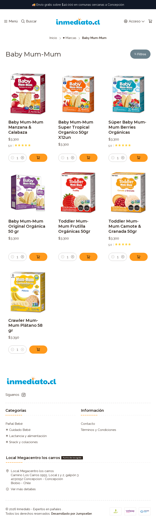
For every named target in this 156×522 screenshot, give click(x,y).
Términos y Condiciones (98, 430)
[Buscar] (29, 21)
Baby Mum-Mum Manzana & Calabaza (25, 127)
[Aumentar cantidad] (22, 158)
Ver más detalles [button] (21, 489)
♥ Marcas (69, 38)
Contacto (88, 424)
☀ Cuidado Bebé (17, 430)
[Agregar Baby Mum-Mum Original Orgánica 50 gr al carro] (38, 276)
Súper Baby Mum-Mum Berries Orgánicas (127, 127)
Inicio (53, 38)
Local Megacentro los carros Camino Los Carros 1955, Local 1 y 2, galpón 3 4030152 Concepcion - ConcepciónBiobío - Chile (42, 477)
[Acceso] (134, 21)
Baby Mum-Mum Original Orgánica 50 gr (26, 245)
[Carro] (150, 21)
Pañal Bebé (14, 424)
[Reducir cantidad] (12, 158)
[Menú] (11, 21)
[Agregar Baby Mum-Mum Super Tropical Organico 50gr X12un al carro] (88, 158)
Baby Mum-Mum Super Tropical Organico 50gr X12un (75, 130)
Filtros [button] (140, 54)
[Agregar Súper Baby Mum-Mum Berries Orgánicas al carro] (139, 158)
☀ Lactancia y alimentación (26, 436)
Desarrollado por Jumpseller (71, 513)
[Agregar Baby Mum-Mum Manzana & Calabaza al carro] (38, 158)
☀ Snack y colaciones (21, 442)
